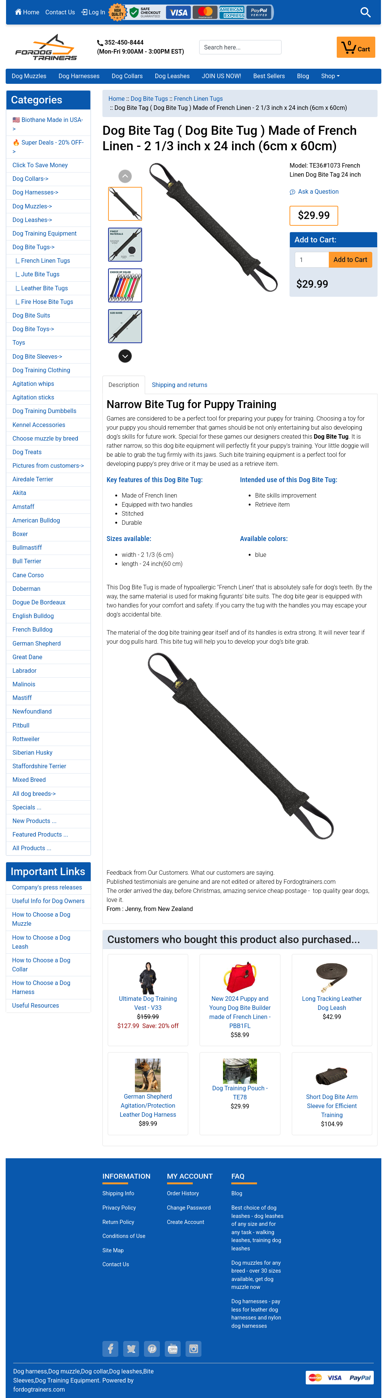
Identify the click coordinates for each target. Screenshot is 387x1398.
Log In (93, 12)
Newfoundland (32, 711)
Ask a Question (314, 191)
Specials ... (27, 807)
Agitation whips (33, 383)
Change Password (189, 1208)
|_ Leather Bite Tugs (40, 288)
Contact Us (60, 12)
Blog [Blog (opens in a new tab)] (303, 76)
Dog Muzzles (29, 76)
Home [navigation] (116, 98)
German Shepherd (36, 643)
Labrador (24, 670)
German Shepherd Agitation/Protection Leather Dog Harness (148, 1105)
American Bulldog (36, 520)
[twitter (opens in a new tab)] (131, 1348)
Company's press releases (47, 887)
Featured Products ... (40, 834)
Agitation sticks (33, 397)
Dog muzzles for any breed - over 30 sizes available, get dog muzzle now (256, 1275)
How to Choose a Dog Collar (41, 965)
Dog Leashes (172, 76)
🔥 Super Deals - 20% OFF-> (48, 147)
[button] (366, 12)
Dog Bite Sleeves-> (37, 356)
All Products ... (31, 848)
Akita (19, 492)
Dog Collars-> (30, 178)
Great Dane (27, 657)
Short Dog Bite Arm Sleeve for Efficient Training (332, 1106)
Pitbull (20, 725)
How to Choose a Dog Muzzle (41, 919)
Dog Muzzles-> (32, 206)
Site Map (113, 1250)
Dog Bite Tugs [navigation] (149, 98)
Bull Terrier (26, 561)
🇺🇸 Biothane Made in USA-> (47, 124)
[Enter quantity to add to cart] (312, 259)
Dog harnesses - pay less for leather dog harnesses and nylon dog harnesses (256, 1313)
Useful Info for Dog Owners (48, 901)
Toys (18, 342)
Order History (183, 1193)
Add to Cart (350, 260)
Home (27, 12)
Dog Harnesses (79, 76)
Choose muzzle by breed (45, 438)
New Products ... (34, 821)
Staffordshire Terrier (39, 766)
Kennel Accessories (38, 424)
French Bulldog (32, 629)
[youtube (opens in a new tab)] (172, 1348)
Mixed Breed (29, 779)
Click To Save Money (40, 165)
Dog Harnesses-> (35, 192)
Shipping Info (118, 1193)
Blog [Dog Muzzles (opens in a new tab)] (236, 1193)
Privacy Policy (119, 1208)
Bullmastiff (27, 547)
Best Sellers (269, 76)
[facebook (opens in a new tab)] (110, 1348)
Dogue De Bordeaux (38, 602)
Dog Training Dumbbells (44, 411)
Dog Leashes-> (32, 219)
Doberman (26, 588)
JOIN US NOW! (221, 76)
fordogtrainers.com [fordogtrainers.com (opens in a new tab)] (39, 1389)
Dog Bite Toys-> (33, 329)
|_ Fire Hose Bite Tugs (42, 301)
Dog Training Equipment (44, 233)
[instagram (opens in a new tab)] (193, 1348)
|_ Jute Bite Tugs (35, 274)
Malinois (24, 684)
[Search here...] (240, 47)
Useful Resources (35, 1005)
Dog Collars (127, 76)
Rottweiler (26, 739)
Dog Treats (27, 452)
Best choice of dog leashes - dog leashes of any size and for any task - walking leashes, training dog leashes (257, 1228)
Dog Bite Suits (31, 315)
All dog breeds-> (34, 793)
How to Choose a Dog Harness (41, 987)
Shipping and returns (179, 384)
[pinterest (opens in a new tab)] (151, 1348)
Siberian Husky (32, 752)
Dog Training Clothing (41, 370)
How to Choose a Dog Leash (41, 942)
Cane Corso (28, 575)
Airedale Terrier (32, 479)
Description (123, 384)
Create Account (185, 1222)
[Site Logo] (47, 46)
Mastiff (22, 697)
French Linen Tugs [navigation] (198, 98)
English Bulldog (33, 616)
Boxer (20, 534)
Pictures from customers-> (48, 465)
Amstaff (23, 506)
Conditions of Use (124, 1236)
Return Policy (118, 1222)
